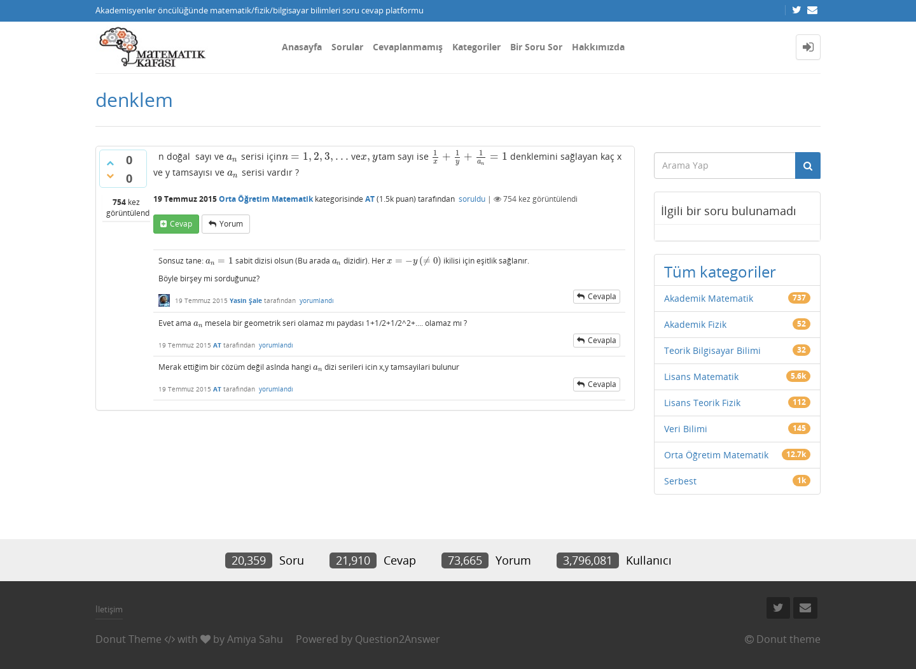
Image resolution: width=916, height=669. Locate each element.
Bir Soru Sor (536, 47)
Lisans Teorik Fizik (702, 403)
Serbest (680, 481)
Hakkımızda (598, 47)
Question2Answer (397, 639)
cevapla (602, 296)
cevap (181, 223)
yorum (231, 223)
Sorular (347, 47)
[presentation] (232, 156)
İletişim (109, 609)
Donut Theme (128, 639)
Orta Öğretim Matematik (266, 199)
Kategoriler (476, 47)
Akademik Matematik (708, 298)
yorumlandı (317, 300)
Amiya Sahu (255, 639)
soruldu (472, 199)
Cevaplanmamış (408, 47)
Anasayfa (302, 47)
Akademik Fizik (695, 324)
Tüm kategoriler (720, 271)
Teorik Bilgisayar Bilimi (712, 350)
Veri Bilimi (685, 429)
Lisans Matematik (701, 376)
